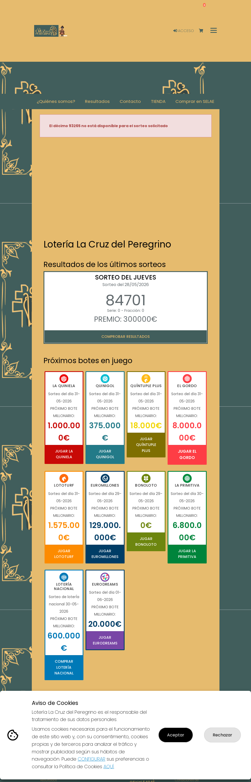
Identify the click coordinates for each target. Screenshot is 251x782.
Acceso (183, 30)
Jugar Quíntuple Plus (146, 444)
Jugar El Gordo (187, 454)
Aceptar (175, 735)
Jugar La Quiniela (64, 454)
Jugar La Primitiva (187, 553)
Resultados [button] (97, 101)
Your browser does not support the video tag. (126, 189)
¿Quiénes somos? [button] (56, 101)
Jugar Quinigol (105, 454)
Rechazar (222, 735)
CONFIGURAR (91, 759)
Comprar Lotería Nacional (64, 667)
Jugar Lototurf (64, 553)
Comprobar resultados (125, 336)
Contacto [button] (130, 101)
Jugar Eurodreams (105, 640)
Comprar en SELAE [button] (194, 101)
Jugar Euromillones (104, 553)
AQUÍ (108, 766)
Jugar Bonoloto (146, 541)
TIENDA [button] (158, 101)
